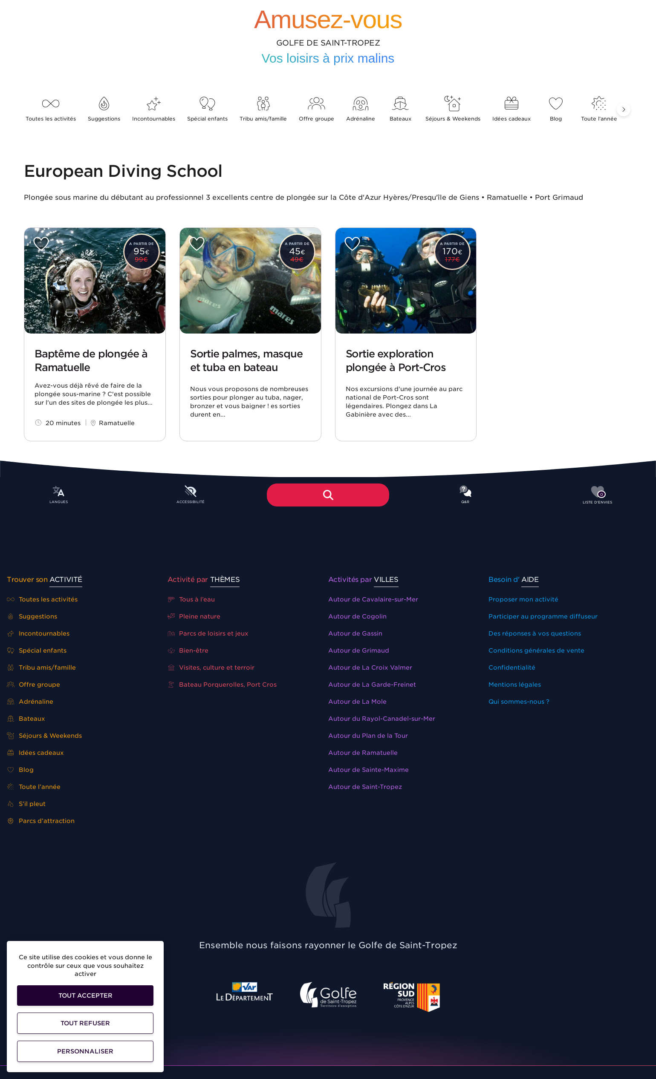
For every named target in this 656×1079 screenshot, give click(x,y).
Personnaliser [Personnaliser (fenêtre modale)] (85, 1051)
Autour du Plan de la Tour (368, 735)
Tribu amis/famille (263, 109)
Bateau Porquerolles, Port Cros (222, 684)
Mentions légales (514, 684)
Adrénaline (360, 109)
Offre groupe (316, 109)
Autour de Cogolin (357, 616)
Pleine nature (194, 616)
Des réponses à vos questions (534, 633)
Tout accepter (85, 995)
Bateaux (400, 109)
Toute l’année (599, 109)
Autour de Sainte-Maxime (368, 769)
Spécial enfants (207, 109)
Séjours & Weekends (452, 109)
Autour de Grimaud (358, 650)
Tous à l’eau (191, 599)
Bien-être (188, 650)
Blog (556, 109)
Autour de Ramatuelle (363, 752)
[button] (623, 109)
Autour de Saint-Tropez (365, 786)
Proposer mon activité (523, 599)
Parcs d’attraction (41, 820)
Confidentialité (511, 667)
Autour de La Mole (357, 701)
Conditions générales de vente (536, 650)
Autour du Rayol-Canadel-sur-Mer (381, 718)
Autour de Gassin (355, 633)
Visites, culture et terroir (211, 667)
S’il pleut (26, 803)
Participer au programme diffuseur (543, 616)
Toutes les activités (51, 109)
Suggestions (104, 109)
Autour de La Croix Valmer (370, 667)
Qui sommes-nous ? (518, 701)
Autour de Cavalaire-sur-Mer (373, 599)
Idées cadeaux (511, 109)
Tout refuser (85, 1023)
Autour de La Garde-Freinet (372, 684)
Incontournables (153, 109)
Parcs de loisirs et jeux (208, 633)
